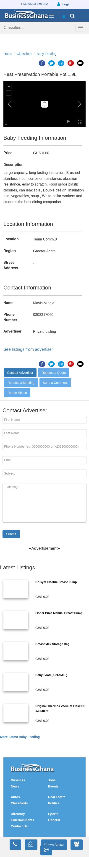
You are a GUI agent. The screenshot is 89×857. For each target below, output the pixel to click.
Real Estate (56, 797)
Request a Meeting (21, 383)
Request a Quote (54, 372)
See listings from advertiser (28, 349)
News (15, 786)
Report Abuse (17, 393)
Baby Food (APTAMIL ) (51, 675)
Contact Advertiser (20, 372)
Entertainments (22, 820)
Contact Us (19, 826)
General (54, 820)
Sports (53, 814)
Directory (18, 814)
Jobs (52, 780)
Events (53, 786)
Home (8, 54)
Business (18, 780)
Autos (15, 797)
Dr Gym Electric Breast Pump (56, 582)
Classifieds (14, 27)
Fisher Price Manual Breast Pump (59, 613)
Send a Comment (55, 383)
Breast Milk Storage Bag (52, 644)
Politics (54, 803)
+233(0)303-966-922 (34, 3)
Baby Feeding (46, 54)
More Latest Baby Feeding (20, 737)
